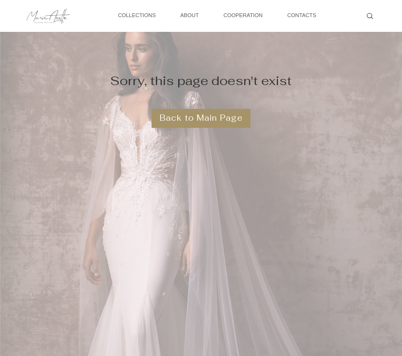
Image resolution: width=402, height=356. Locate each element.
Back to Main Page (201, 118)
